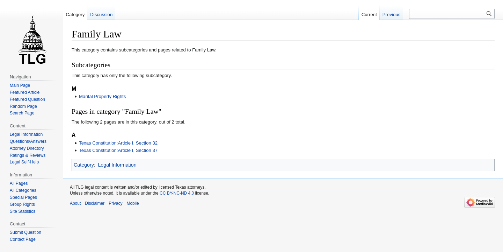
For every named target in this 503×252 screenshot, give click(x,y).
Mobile (132, 203)
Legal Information (117, 165)
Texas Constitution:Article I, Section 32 (118, 143)
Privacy (115, 203)
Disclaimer (94, 203)
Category (84, 165)
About (75, 203)
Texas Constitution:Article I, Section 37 (118, 150)
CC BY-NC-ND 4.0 (177, 193)
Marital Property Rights (102, 96)
